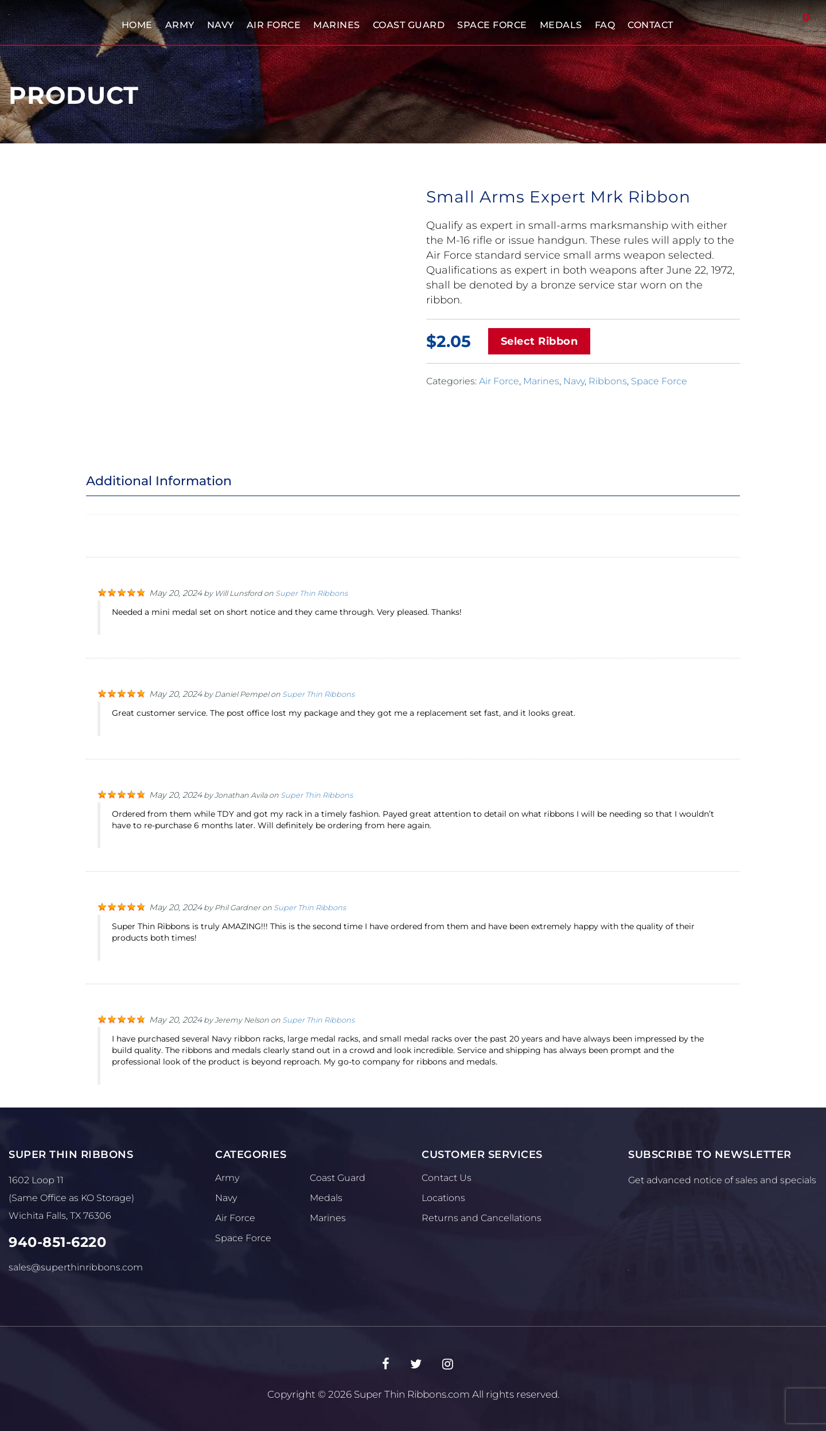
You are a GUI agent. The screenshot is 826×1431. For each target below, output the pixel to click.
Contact (650, 25)
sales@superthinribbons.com (76, 1267)
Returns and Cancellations (481, 1217)
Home (137, 25)
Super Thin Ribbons (311, 593)
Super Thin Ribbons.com (412, 1394)
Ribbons (608, 381)
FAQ (605, 25)
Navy (220, 25)
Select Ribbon (539, 341)
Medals (561, 25)
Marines (336, 25)
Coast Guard (409, 25)
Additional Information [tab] (159, 481)
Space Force (492, 25)
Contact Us (447, 1177)
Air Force (274, 25)
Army (179, 25)
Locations (443, 1197)
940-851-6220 (57, 1242)
